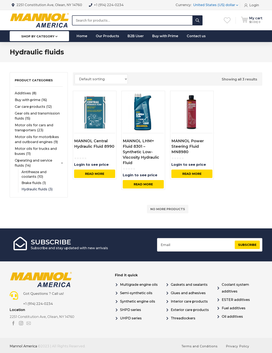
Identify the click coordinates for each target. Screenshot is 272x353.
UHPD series (131, 318)
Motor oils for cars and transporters (34, 127)
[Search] (197, 20)
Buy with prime (31, 100)
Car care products (33, 107)
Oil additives (232, 317)
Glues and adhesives (188, 293)
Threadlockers (183, 318)
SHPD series (130, 310)
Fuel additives (233, 308)
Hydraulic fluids (37, 189)
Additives (25, 93)
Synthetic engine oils (137, 301)
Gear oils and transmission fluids (37, 115)
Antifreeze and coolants (34, 174)
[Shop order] (101, 79)
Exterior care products (190, 310)
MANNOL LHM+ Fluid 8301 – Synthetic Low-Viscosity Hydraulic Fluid (141, 152)
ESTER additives (236, 300)
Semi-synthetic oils (136, 293)
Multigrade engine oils (139, 285)
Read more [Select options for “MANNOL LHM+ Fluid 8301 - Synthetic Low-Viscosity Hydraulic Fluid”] (143, 184)
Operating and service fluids (39, 162)
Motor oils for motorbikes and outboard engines (37, 139)
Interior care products (189, 301)
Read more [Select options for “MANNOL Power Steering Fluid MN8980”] (191, 174)
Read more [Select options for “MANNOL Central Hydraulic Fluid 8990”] (94, 174)
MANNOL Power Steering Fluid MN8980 (187, 146)
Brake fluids (33, 183)
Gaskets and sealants (189, 285)
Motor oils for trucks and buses (36, 151)
